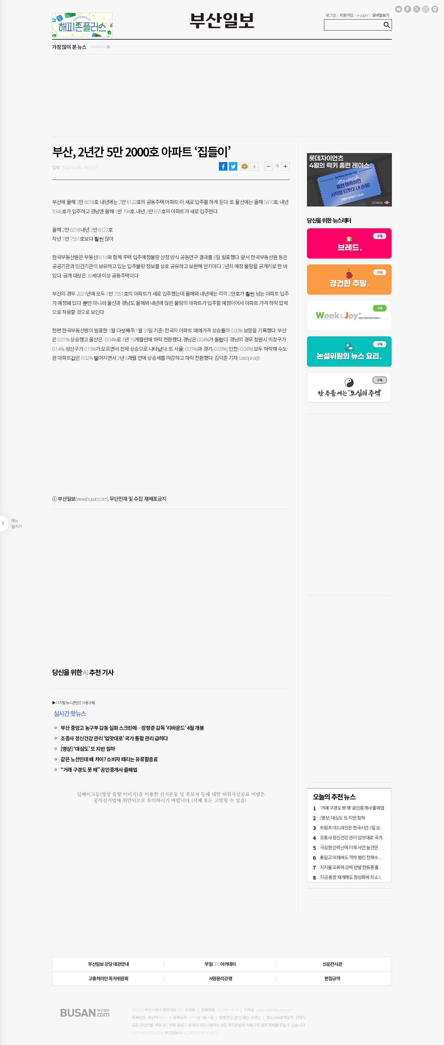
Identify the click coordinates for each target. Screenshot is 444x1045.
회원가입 (346, 15)
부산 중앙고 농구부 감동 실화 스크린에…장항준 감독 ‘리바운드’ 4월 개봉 (132, 727)
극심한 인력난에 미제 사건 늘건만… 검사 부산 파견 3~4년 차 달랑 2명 (379, 847)
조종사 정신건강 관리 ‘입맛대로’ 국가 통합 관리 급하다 (114, 738)
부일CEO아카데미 (220, 964)
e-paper (363, 15)
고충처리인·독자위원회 (108, 978)
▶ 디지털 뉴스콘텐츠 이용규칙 (73, 702)
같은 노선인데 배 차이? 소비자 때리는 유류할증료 (109, 759)
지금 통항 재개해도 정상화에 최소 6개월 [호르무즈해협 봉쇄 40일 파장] (380, 877)
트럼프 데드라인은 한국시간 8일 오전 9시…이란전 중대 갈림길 (373, 828)
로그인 (331, 15)
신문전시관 (332, 964)
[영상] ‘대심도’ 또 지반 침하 (88, 748)
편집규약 (332, 978)
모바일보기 (380, 15)
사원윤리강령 (220, 978)
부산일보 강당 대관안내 (108, 964)
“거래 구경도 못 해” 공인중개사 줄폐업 (99, 769)
